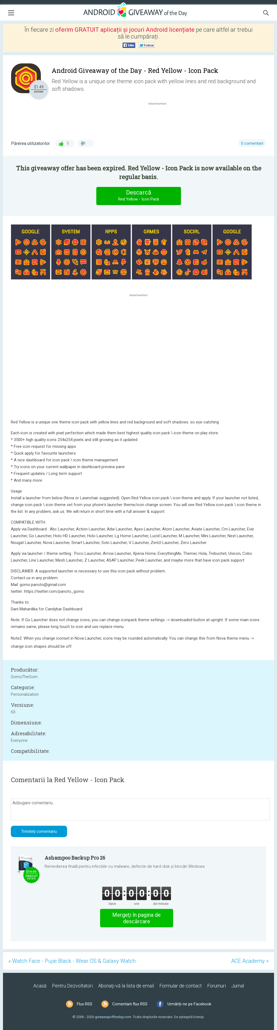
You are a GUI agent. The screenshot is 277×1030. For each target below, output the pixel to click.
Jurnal (237, 986)
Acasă (40, 986)
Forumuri (216, 986)
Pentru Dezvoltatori (72, 986)
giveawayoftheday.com (113, 1017)
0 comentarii (252, 143)
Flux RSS (84, 1004)
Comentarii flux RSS (129, 1004)
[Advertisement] (160, 119)
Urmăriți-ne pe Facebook (189, 1004)
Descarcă (138, 195)
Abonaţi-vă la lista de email (126, 986)
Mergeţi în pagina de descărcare (136, 918)
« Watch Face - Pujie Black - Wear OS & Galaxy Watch (72, 961)
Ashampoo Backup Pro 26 (75, 857)
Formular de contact (180, 986)
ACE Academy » (250, 961)
